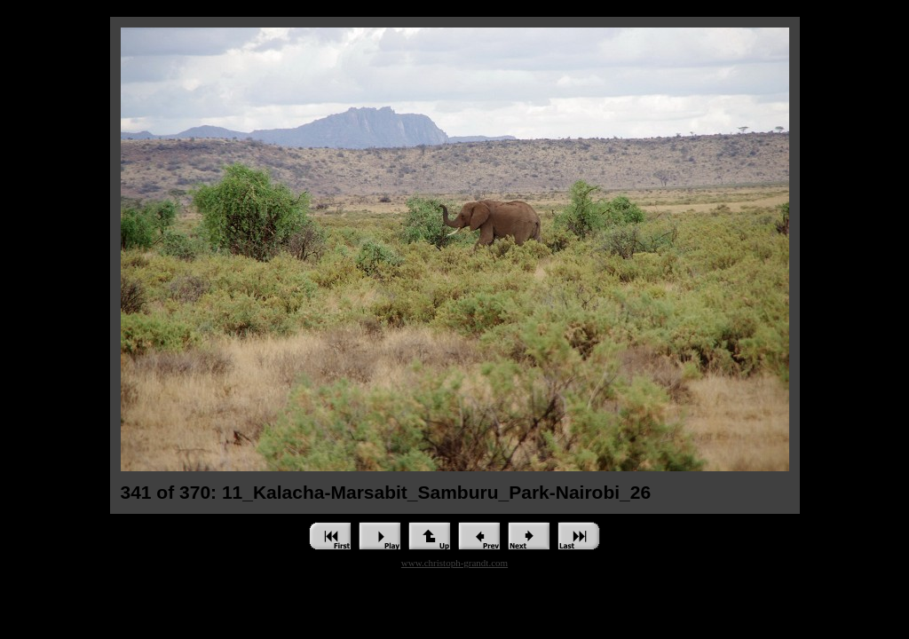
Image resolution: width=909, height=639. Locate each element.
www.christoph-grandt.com (454, 562)
